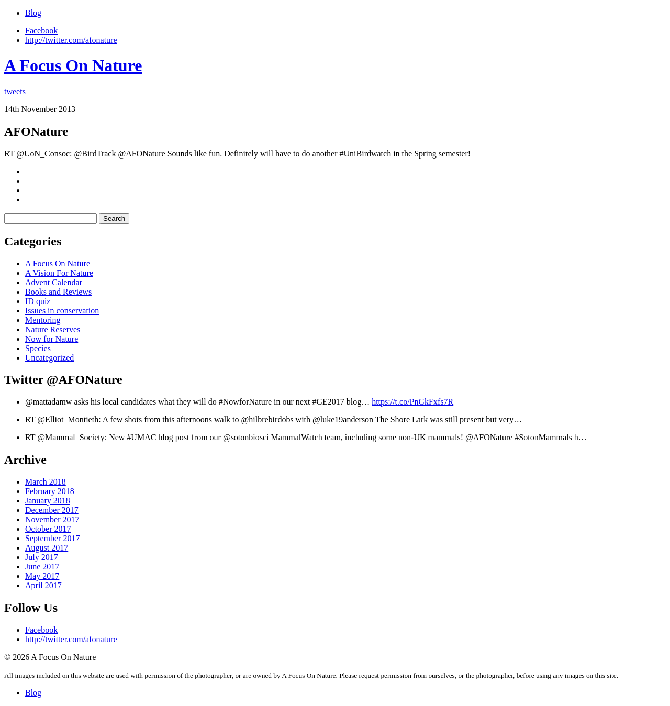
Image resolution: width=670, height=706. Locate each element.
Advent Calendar (53, 282)
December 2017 (52, 510)
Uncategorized (49, 357)
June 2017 (42, 566)
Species (38, 348)
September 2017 (52, 538)
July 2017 (41, 557)
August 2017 (46, 547)
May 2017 (42, 575)
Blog (33, 12)
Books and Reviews (58, 291)
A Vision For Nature (59, 272)
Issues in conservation (62, 310)
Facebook (41, 30)
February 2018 (49, 491)
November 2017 (52, 519)
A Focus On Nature (73, 65)
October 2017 (48, 528)
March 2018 (45, 481)
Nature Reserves (52, 329)
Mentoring (43, 320)
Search (114, 218)
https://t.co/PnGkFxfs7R (412, 401)
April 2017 (43, 585)
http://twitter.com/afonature (71, 40)
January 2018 (47, 500)
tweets (15, 91)
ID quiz (37, 301)
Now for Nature (51, 338)
